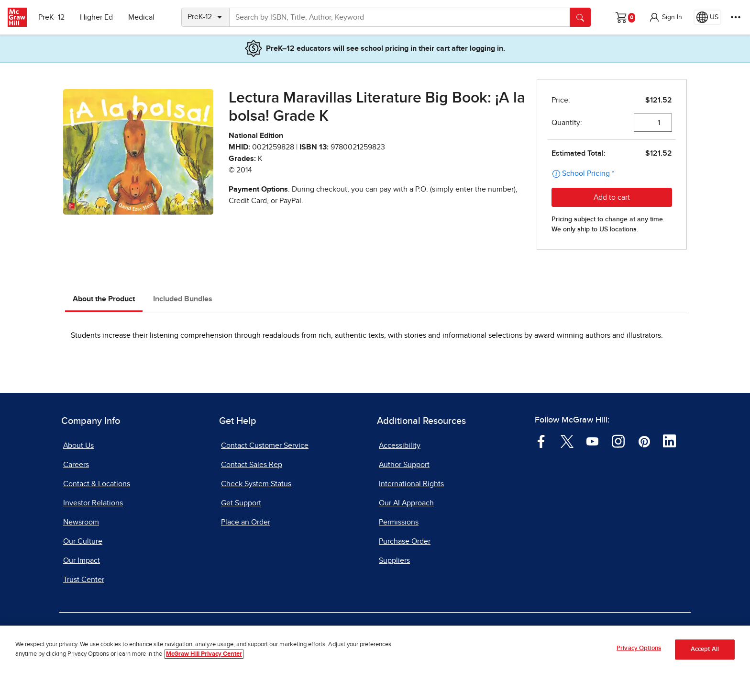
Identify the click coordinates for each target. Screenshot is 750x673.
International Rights (411, 484)
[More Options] (735, 17)
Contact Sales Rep (251, 464)
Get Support (241, 503)
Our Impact (81, 560)
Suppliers (394, 560)
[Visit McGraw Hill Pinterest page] (644, 441)
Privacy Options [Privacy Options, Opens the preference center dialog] (639, 648)
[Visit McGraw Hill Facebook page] (541, 441)
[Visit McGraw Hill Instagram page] (618, 441)
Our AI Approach (406, 503)
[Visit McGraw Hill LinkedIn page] (669, 441)
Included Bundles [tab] (182, 299)
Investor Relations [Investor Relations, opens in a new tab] (93, 503)
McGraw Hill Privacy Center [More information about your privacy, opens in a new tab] (204, 654)
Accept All (705, 649)
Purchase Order (404, 541)
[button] (665, 17)
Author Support (404, 464)
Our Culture (82, 541)
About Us (78, 445)
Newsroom (81, 522)
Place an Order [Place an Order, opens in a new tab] (245, 522)
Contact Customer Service (265, 445)
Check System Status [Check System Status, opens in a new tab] (256, 484)
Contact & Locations (96, 484)
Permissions (399, 522)
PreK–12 (51, 17)
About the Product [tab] (104, 299)
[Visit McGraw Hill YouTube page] (592, 441)
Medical (141, 17)
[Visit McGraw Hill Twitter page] (567, 441)
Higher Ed (96, 17)
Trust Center (83, 579)
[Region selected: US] (707, 17)
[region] (375, 649)
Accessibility (399, 445)
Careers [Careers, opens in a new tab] (76, 464)
